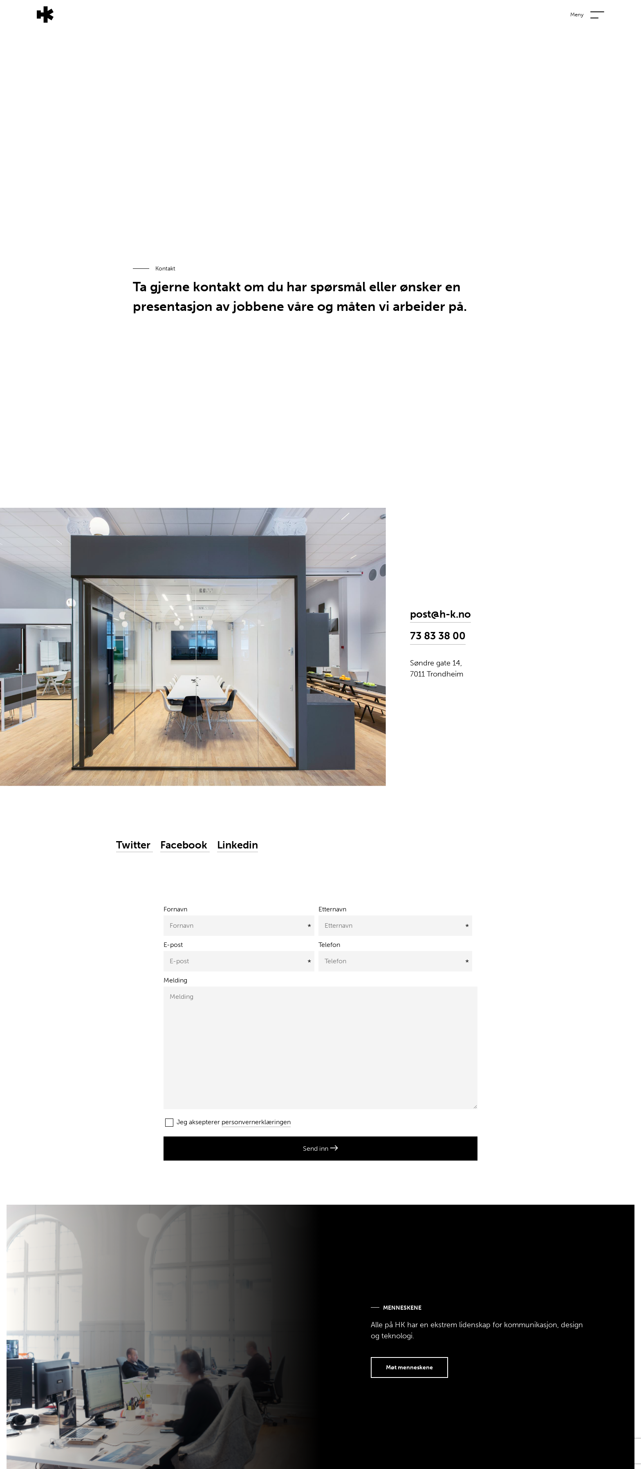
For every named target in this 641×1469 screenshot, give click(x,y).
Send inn (320, 1148)
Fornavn (175, 909)
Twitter (134, 845)
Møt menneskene (409, 1367)
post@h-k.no (440, 614)
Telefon (329, 945)
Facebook (185, 845)
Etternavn (332, 909)
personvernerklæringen (256, 1122)
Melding (175, 980)
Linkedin (237, 845)
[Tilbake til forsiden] (27, 13)
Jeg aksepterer (228, 1122)
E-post (173, 945)
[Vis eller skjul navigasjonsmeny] (612, 12)
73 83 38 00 (438, 636)
